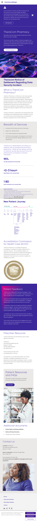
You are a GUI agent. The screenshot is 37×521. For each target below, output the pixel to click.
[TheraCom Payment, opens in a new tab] (11, 50)
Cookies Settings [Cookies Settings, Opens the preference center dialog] (30, 519)
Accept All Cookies (30, 513)
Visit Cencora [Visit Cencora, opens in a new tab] (9, 22)
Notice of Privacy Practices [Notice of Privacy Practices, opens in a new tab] (13, 431)
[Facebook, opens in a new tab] (9, 508)
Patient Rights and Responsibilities (15, 429)
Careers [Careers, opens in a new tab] (5, 505)
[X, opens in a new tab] (7, 508)
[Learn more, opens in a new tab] (10, 384)
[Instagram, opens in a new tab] (11, 508)
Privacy (5, 496)
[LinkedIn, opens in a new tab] (4, 508)
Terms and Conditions (9, 499)
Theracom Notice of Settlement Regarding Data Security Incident (18, 82)
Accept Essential (30, 516)
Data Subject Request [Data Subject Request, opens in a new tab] (9, 502)
